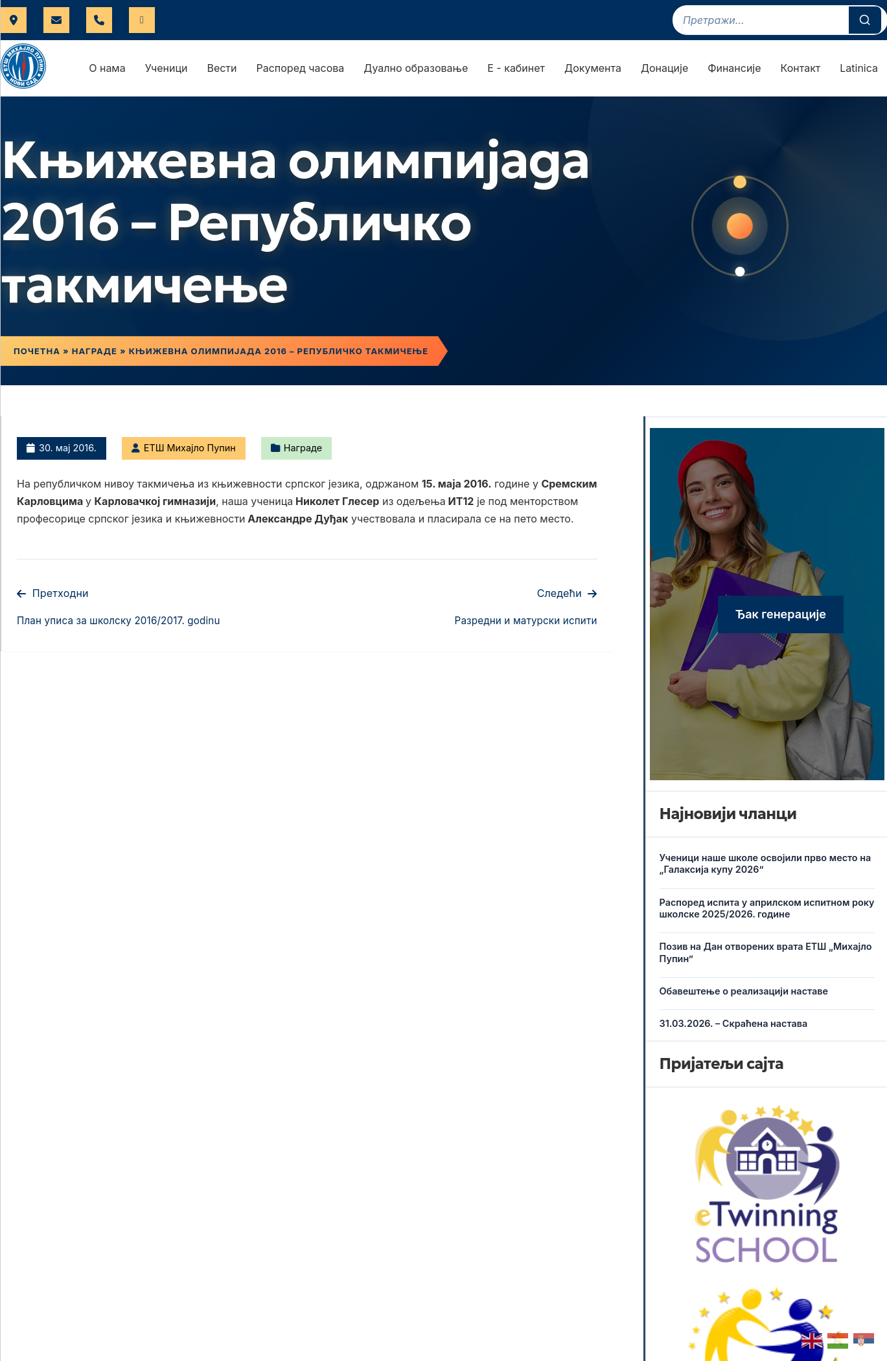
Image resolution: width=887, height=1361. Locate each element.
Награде (94, 351)
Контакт (801, 68)
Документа (592, 68)
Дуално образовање (415, 68)
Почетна (37, 351)
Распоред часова (301, 68)
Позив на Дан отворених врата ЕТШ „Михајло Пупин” (766, 952)
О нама (107, 68)
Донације (664, 68)
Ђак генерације (780, 614)
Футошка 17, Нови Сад (13, 20)
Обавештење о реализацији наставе (744, 990)
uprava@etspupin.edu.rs (56, 20)
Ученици (166, 68)
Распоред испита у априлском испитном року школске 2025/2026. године (767, 908)
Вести (221, 68)
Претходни (53, 593)
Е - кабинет (516, 68)
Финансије (734, 68)
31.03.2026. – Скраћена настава (734, 1023)
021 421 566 (99, 20)
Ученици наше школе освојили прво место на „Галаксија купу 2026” (765, 863)
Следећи (567, 593)
